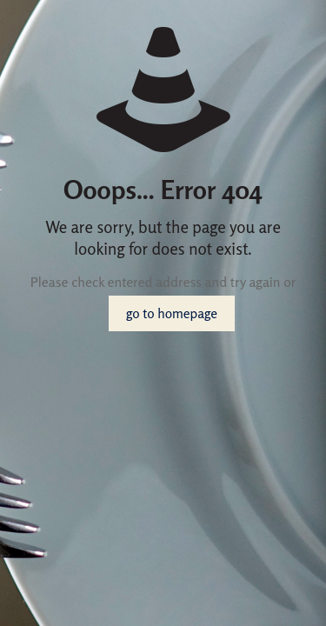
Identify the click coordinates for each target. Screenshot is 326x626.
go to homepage (171, 313)
